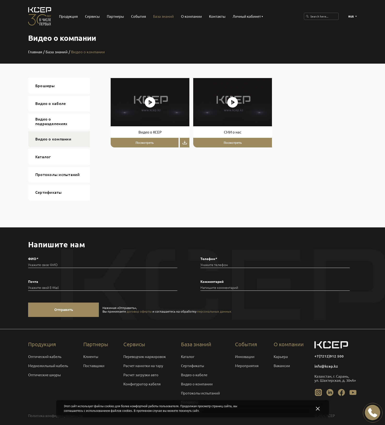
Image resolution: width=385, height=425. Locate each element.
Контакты (217, 16)
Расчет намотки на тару (143, 366)
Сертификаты (48, 192)
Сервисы (92, 16)
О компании (191, 16)
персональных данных (214, 311)
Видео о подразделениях (51, 121)
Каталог (43, 157)
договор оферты (139, 311)
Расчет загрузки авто (140, 375)
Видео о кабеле (50, 103)
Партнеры (115, 16)
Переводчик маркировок (144, 357)
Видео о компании (53, 139)
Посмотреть (145, 142)
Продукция (68, 16)
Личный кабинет (248, 16)
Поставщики (93, 366)
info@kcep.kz (326, 366)
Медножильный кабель (48, 366)
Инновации (244, 357)
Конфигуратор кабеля (142, 384)
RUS (352, 16)
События (138, 16)
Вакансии (282, 366)
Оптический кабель (44, 357)
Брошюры (45, 86)
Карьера (281, 357)
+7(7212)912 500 (329, 356)
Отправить (63, 310)
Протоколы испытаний (57, 174)
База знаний (163, 16)
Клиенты (90, 357)
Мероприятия (247, 366)
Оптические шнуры (44, 375)
